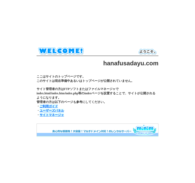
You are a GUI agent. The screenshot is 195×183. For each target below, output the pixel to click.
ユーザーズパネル (52, 110)
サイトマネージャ (52, 115)
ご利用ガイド (49, 106)
